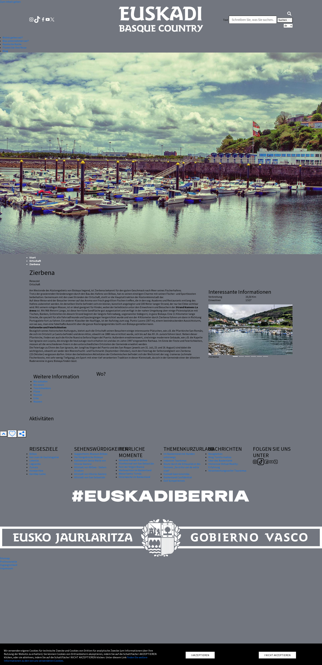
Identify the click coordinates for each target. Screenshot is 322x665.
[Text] (253, 20)
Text (225, 19)
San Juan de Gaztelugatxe (44, 457)
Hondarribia (36, 470)
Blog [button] (5, 51)
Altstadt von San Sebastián (89, 477)
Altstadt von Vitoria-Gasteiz (90, 474)
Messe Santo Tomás (130, 473)
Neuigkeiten (215, 453)
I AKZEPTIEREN (200, 655)
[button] (289, 13)
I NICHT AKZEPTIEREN (277, 655)
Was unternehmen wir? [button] (16, 40)
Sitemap (5, 558)
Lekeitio (34, 460)
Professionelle (8, 561)
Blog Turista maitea (219, 457)
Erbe (36, 398)
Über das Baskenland (220, 460)
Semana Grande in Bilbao (133, 460)
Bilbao (33, 453)
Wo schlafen (40, 381)
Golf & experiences (174, 480)
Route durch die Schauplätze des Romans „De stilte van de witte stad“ (182, 467)
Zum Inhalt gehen (10, 1)
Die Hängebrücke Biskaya (88, 457)
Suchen (285, 20)
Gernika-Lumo (37, 474)
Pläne (36, 391)
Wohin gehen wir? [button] (13, 37)
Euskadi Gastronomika (176, 474)
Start (32, 257)
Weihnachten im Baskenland (135, 470)
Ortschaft (35, 260)
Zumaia (33, 467)
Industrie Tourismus (175, 460)
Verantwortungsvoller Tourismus (227, 470)
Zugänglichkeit (8, 565)
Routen (37, 394)
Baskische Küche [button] (12, 44)
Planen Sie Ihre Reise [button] (14, 47)
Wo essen (38, 384)
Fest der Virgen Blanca (131, 467)
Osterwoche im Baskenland (134, 477)
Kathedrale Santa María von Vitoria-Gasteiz (90, 462)
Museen (37, 401)
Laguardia (35, 464)
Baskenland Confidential (178, 477)
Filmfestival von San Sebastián (136, 463)
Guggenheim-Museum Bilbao (91, 453)
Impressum (6, 568)
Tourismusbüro (42, 388)
